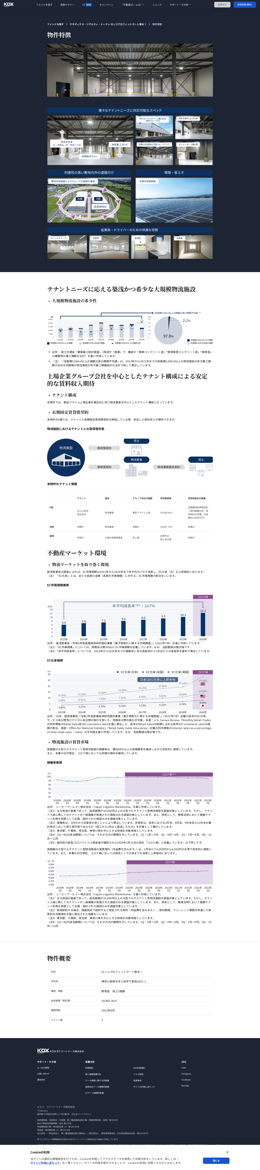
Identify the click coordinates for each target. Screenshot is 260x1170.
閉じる (216, 1160)
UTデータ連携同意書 (94, 1092)
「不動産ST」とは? (133, 4)
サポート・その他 (181, 4)
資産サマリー (67, 4)
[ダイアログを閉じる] (227, 1152)
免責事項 (137, 1080)
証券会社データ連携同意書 (97, 1086)
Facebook (186, 1079)
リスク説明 (138, 1074)
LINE (183, 1067)
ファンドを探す (44, 4)
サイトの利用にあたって (144, 1086)
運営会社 (41, 1079)
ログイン (222, 4)
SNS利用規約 (139, 1067)
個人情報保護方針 (93, 1074)
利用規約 (89, 1067)
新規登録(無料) (244, 4)
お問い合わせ (43, 1073)
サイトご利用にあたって (45, 1163)
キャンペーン (106, 4)
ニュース (157, 4)
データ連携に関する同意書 (97, 1080)
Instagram (186, 1073)
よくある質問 (43, 1067)
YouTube (185, 1085)
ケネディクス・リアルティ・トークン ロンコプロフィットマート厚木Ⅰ (108, 24)
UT (87, 4)
